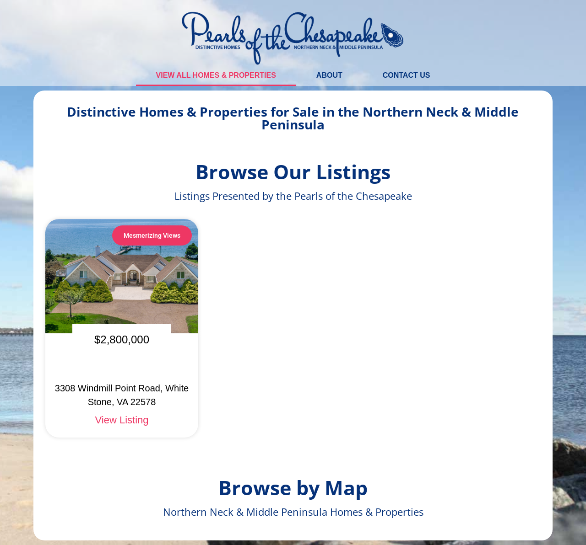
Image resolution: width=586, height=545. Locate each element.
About (329, 75)
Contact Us (406, 75)
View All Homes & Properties (216, 75)
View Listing (122, 420)
